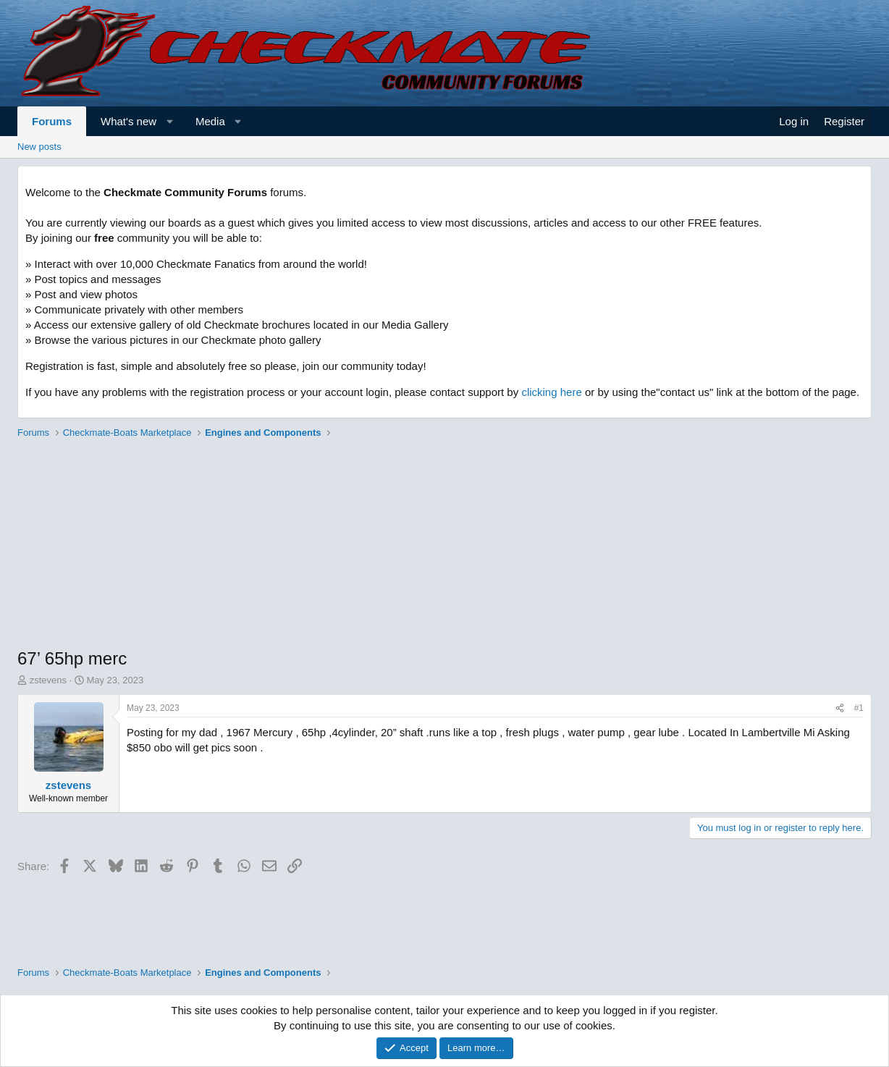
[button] (170, 121)
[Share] (839, 708)
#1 (859, 708)
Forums (52, 121)
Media (210, 121)
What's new (128, 121)
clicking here (551, 392)
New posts (39, 146)
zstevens (48, 680)
